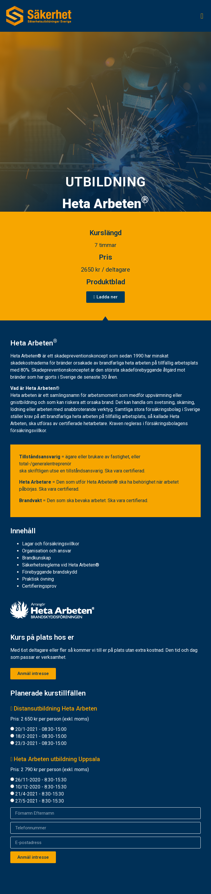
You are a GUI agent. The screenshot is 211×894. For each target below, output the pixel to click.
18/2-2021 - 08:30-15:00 (41, 736)
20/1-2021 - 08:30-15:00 (41, 729)
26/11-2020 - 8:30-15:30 (41, 780)
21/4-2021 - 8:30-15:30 (39, 794)
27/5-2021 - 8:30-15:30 (39, 801)
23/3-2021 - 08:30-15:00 (41, 743)
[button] (202, 15)
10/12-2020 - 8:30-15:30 (41, 787)
